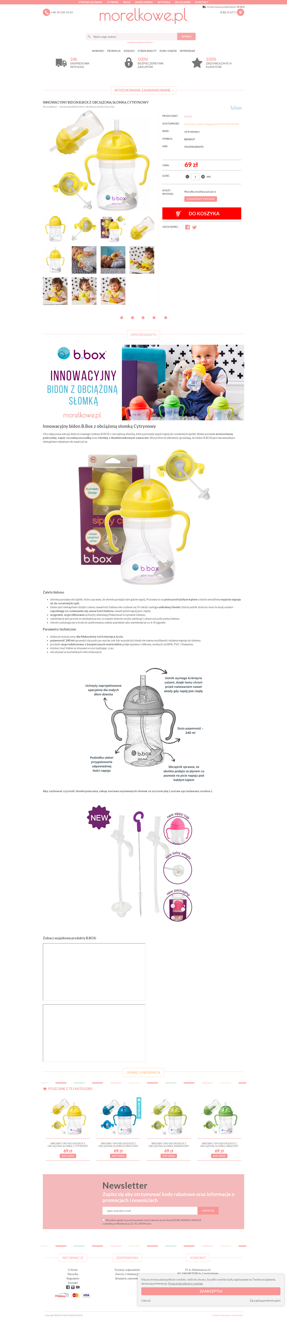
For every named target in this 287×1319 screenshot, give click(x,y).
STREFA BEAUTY (147, 50)
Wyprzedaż (187, 50)
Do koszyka (198, 214)
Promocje (114, 50)
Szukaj (186, 36)
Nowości (98, 50)
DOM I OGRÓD (168, 50)
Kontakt (201, 2)
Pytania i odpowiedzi (127, 1269)
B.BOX (188, 116)
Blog (126, 2)
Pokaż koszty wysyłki (201, 199)
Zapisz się (208, 1210)
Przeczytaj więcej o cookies (185, 1283)
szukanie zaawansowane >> (141, 42)
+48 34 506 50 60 (62, 12)
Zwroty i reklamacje (127, 1274)
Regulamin (182, 2)
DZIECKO (129, 50)
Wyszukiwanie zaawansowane (142, 90)
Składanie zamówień (127, 1278)
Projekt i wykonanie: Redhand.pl (227, 1315)
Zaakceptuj (211, 1291)
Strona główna (90, 2)
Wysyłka (164, 2)
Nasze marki (144, 2)
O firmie (112, 2)
